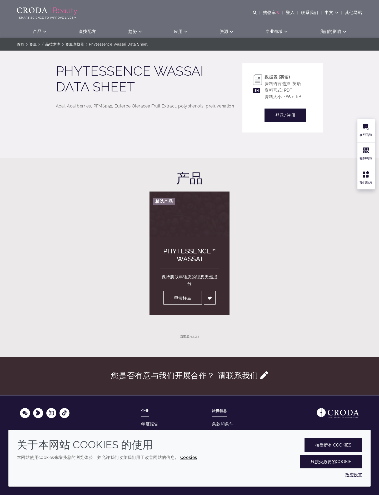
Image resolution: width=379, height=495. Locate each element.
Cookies (188, 457)
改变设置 (353, 474)
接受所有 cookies (333, 445)
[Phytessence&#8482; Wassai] (189, 214)
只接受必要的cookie (331, 461)
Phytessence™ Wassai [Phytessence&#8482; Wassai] (189, 256)
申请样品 (182, 298)
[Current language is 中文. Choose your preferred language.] (331, 12)
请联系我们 (238, 376)
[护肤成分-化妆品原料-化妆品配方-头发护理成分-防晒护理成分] (48, 11)
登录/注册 (285, 116)
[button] (39, 31)
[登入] (210, 298)
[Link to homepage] (338, 413)
